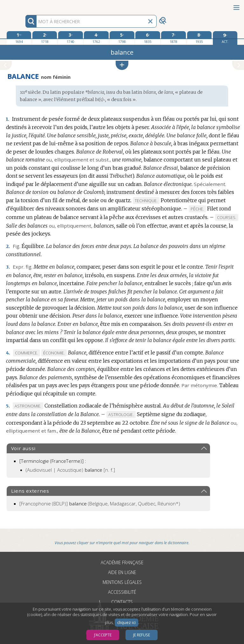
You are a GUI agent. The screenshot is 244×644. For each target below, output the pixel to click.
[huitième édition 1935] (199, 38)
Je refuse (141, 635)
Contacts (122, 602)
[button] (122, 65)
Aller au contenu (25, 5)
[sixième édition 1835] (147, 38)
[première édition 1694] (19, 38)
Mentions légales (122, 582)
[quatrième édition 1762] (96, 38)
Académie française (122, 562)
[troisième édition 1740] (70, 38)
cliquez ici (126, 622)
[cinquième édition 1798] (122, 38)
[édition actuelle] (225, 38)
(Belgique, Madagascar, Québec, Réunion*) (99, 503)
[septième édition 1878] (173, 38)
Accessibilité (122, 592)
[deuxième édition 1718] (44, 38)
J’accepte (103, 635)
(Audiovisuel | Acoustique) (70, 470)
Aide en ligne (122, 572)
